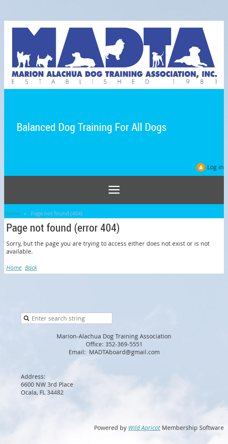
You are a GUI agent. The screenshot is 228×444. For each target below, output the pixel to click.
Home (12, 213)
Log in (215, 167)
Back (31, 267)
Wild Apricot (144, 428)
